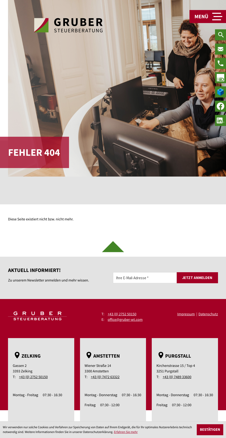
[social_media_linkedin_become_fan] (220, 120)
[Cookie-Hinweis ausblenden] (210, 429)
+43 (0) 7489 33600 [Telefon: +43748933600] (177, 377)
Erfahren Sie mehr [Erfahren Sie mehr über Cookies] (126, 432)
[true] (220, 77)
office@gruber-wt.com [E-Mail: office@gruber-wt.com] (125, 319)
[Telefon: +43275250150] (220, 63)
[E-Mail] (145, 277)
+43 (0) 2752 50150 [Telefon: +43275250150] (122, 314)
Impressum (186, 314)
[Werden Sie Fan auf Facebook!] (220, 106)
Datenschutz (208, 314)
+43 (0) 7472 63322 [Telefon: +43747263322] (105, 377)
